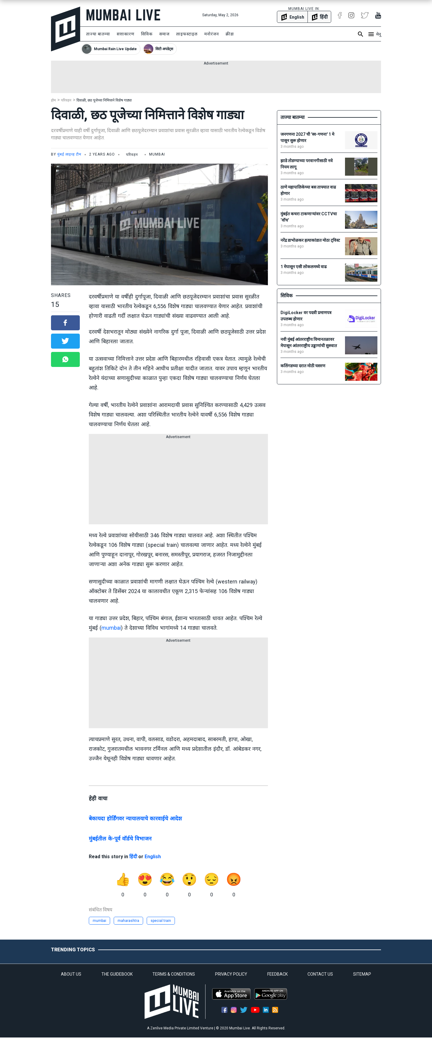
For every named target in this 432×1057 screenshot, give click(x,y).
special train (161, 921)
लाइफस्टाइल (187, 34)
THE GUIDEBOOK (117, 974)
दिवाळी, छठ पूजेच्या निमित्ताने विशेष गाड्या (104, 100)
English (153, 856)
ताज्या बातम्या (98, 34)
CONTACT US (320, 974)
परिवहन (66, 100)
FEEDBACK (277, 974)
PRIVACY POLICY (231, 974)
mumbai (111, 628)
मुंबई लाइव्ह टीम (69, 154)
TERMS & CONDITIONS (173, 974)
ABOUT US (71, 974)
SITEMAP (362, 974)
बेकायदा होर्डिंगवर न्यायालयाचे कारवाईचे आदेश (135, 818)
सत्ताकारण (125, 34)
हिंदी (133, 856)
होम (53, 100)
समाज (164, 34)
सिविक (147, 34)
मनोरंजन (211, 34)
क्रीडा (230, 34)
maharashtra (128, 921)
